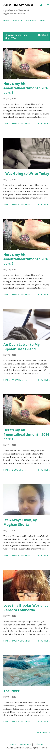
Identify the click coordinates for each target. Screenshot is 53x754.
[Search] (41, 5)
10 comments (19, 379)
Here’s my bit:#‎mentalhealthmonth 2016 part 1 (26, 434)
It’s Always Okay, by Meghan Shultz (20, 522)
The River (11, 690)
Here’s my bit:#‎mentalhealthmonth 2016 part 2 (26, 259)
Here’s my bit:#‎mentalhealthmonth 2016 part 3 (26, 88)
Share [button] (6, 123)
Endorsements (24, 744)
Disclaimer (38, 744)
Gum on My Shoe (18, 5)
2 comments (19, 469)
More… (43, 20)
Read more (44, 123)
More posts (43, 732)
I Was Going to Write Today (26, 173)
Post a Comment (21, 123)
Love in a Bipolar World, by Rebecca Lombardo (25, 607)
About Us (17, 20)
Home (6, 20)
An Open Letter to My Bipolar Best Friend (21, 346)
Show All (42, 35)
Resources (31, 20)
